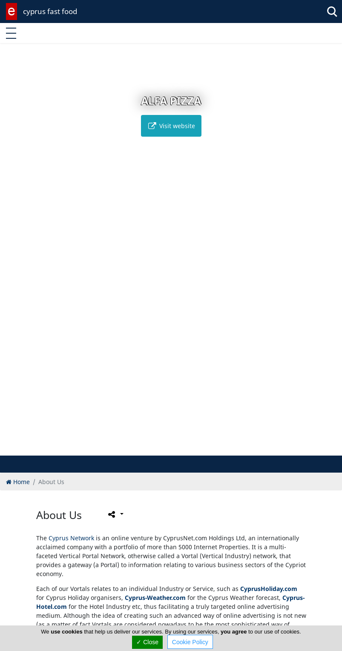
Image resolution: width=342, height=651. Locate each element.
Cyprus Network (71, 538)
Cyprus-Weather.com (155, 598)
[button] (162, 447)
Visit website (171, 126)
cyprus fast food (50, 11)
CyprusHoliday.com (268, 589)
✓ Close (147, 642)
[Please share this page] (115, 514)
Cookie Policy (190, 642)
